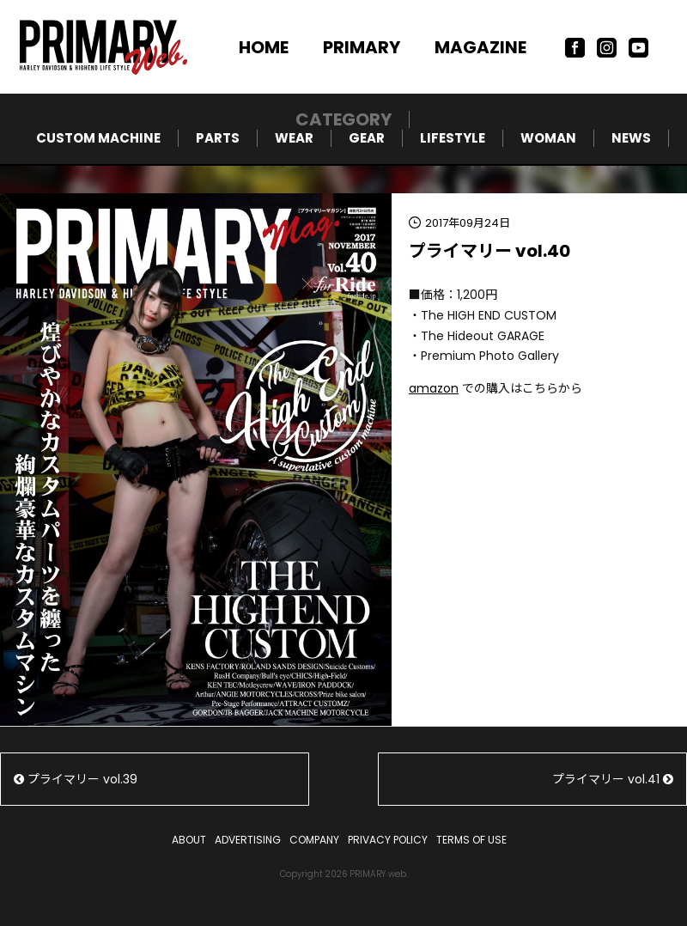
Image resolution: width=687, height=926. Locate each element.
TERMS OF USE (471, 839)
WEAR (294, 138)
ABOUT (189, 839)
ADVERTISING (248, 839)
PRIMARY (361, 47)
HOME (264, 47)
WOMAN (548, 138)
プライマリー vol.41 (612, 779)
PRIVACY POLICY (388, 839)
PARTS (218, 138)
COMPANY (314, 839)
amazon (434, 388)
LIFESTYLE (452, 138)
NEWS (631, 138)
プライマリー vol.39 (75, 779)
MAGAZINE (480, 47)
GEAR (367, 138)
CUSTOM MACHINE (98, 138)
